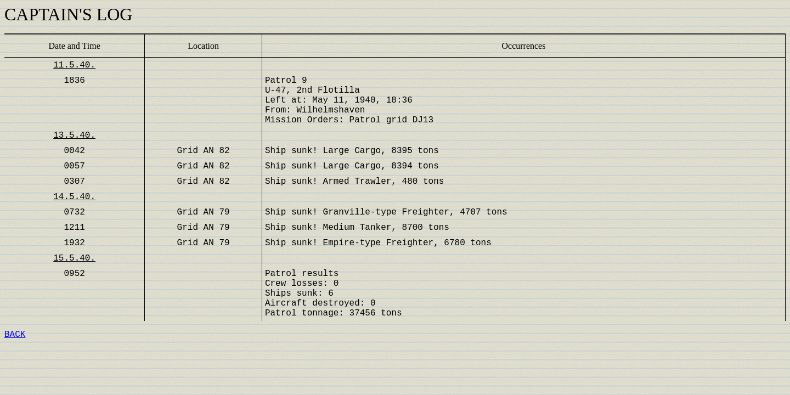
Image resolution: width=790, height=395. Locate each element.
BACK (14, 335)
